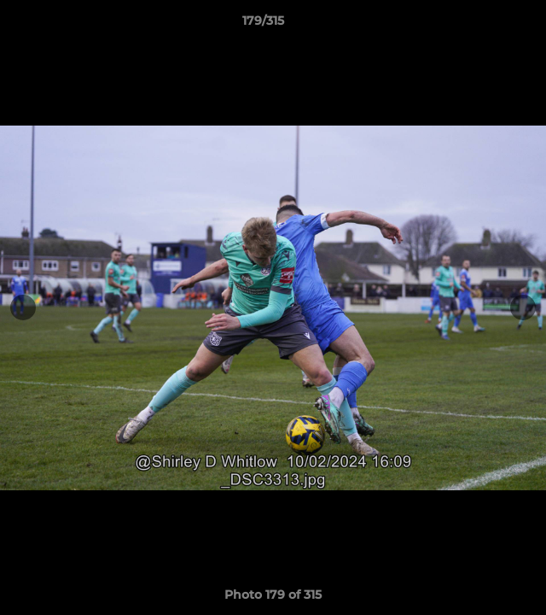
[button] (484, 24)
